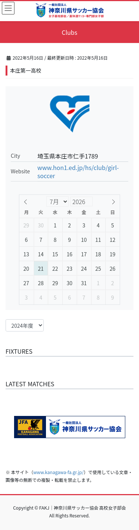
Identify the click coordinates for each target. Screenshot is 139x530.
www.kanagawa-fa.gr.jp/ (58, 472)
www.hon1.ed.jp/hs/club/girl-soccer (78, 171)
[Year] (103, 201)
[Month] (57, 201)
